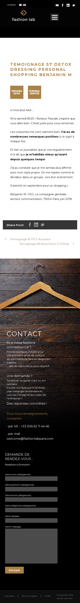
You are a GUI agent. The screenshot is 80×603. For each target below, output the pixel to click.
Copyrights (9, 596)
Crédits (47, 596)
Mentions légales (29, 596)
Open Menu (55, 17)
